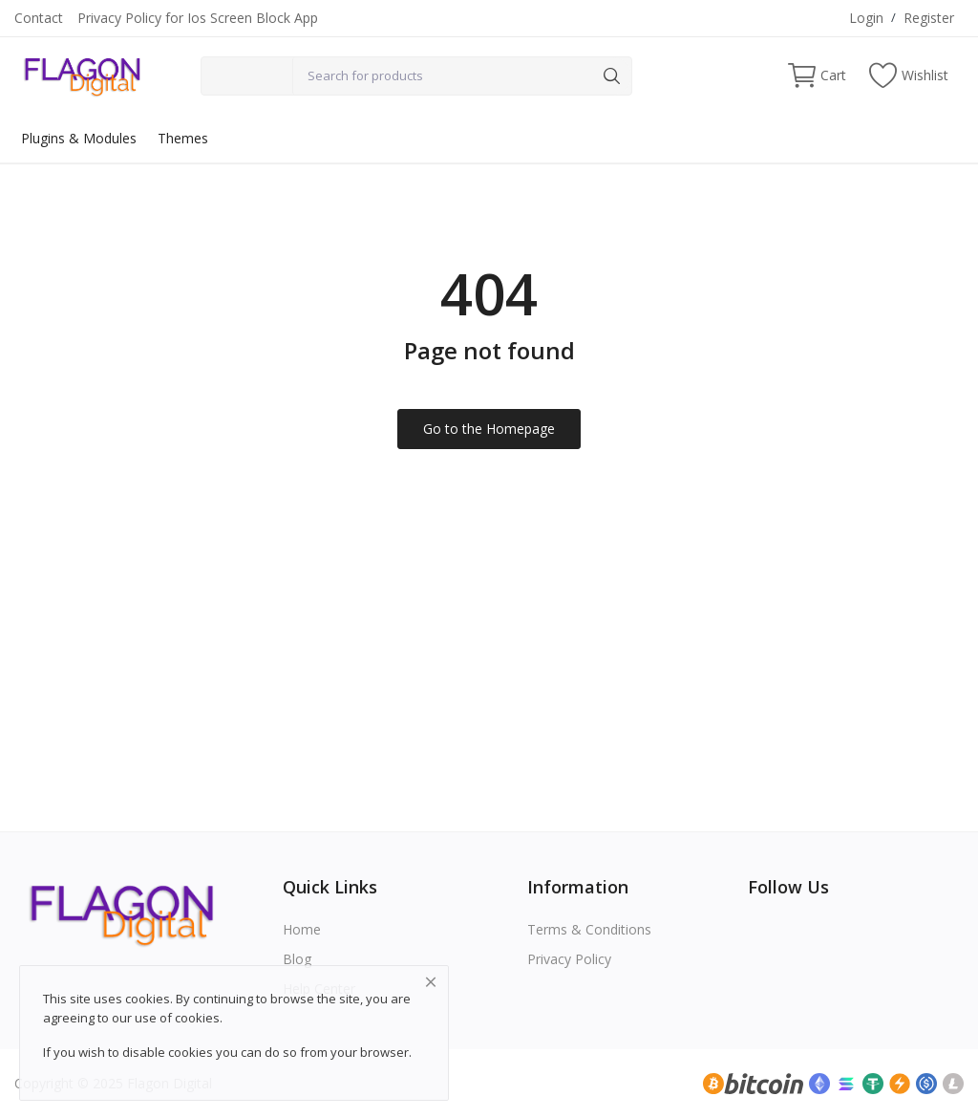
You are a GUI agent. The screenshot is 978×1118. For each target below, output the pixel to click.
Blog (297, 959)
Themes (183, 138)
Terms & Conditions (589, 929)
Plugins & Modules (79, 138)
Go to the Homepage (489, 428)
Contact (38, 18)
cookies (197, 1017)
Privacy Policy (569, 959)
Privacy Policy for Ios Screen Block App (197, 18)
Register (929, 18)
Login (866, 18)
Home (302, 929)
